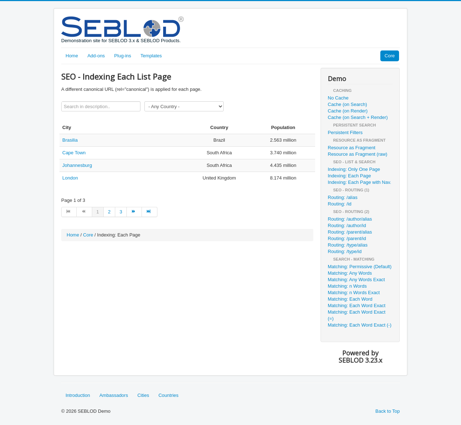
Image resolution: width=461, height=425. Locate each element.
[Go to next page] (134, 212)
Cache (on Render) (348, 111)
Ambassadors (113, 395)
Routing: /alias (342, 197)
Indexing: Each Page (349, 175)
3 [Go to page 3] (121, 211)
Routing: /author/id (347, 225)
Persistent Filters (345, 132)
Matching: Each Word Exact (356, 305)
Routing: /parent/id (347, 238)
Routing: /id (340, 204)
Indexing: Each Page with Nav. (359, 182)
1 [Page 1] (98, 211)
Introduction (78, 395)
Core (390, 55)
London (70, 178)
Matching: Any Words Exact (356, 279)
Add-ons (96, 55)
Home (72, 55)
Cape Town (74, 152)
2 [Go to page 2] (109, 211)
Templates (151, 55)
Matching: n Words (347, 286)
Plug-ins (122, 55)
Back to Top (387, 411)
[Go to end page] (149, 212)
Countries (168, 395)
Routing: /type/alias (348, 245)
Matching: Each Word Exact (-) (359, 325)
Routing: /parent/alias (350, 232)
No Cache (338, 98)
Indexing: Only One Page (354, 169)
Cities (143, 395)
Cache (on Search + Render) (358, 117)
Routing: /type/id (345, 251)
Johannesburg (77, 165)
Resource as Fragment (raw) (357, 154)
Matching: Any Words (350, 273)
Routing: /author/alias (350, 219)
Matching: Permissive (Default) (359, 266)
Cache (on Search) (347, 104)
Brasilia (70, 140)
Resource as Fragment (351, 147)
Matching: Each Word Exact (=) (356, 315)
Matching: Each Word (350, 299)
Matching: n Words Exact (354, 292)
